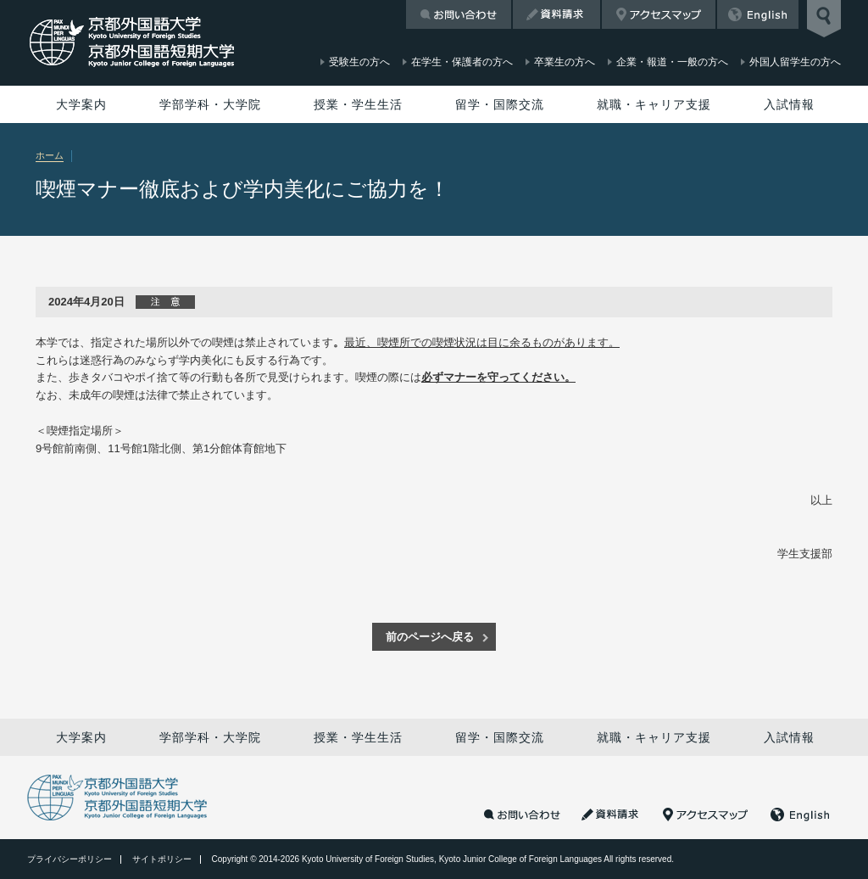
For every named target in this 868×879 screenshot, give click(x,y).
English (757, 14)
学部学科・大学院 (210, 104)
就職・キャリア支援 (654, 104)
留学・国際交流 (499, 104)
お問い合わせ (458, 14)
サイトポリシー (162, 859)
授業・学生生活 (358, 104)
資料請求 (556, 14)
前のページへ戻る (430, 636)
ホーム (50, 155)
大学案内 (81, 104)
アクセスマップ (658, 14)
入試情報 (789, 104)
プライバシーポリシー (69, 859)
